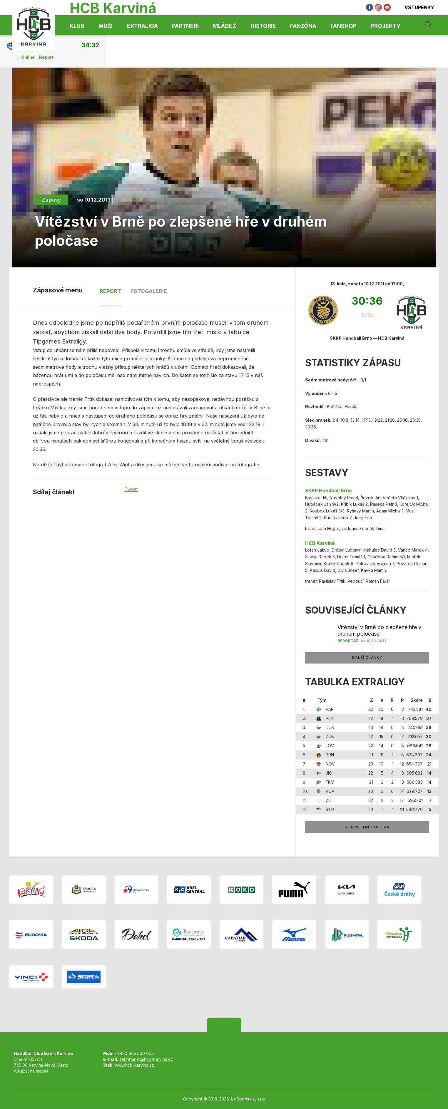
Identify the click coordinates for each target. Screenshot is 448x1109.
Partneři (185, 26)
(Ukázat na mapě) (31, 1070)
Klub (77, 26)
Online (28, 57)
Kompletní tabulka (367, 827)
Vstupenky (415, 7)
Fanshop (343, 26)
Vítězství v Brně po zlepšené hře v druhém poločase (379, 630)
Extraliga (142, 26)
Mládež (224, 26)
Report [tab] (110, 291)
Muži (105, 26)
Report (46, 57)
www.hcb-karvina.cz (134, 1065)
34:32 (90, 44)
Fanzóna (303, 26)
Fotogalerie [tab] (149, 291)
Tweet (131, 489)
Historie (263, 26)
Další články (367, 657)
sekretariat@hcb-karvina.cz (146, 1059)
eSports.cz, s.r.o (249, 1098)
